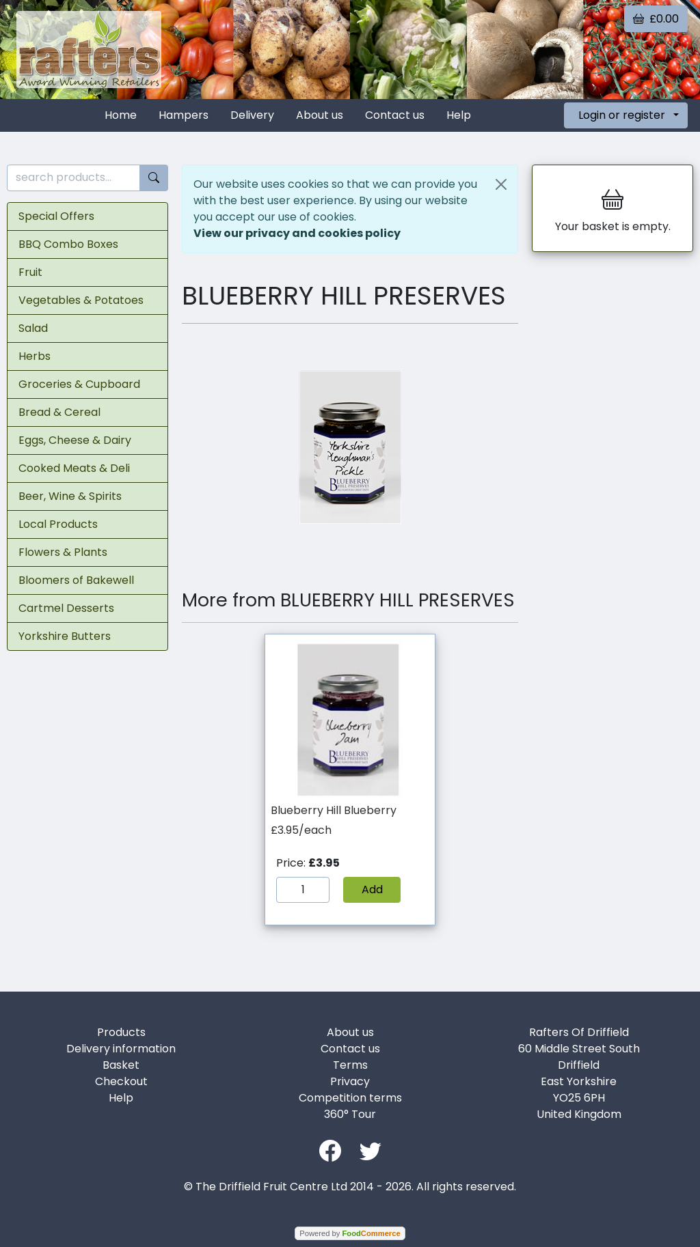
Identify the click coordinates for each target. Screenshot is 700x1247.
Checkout (121, 1081)
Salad (33, 328)
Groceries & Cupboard (79, 384)
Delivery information (121, 1048)
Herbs (34, 356)
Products (121, 1032)
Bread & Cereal (59, 412)
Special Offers (56, 216)
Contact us (395, 115)
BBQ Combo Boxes (68, 244)
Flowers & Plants (62, 552)
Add (372, 889)
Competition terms (350, 1098)
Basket (121, 1065)
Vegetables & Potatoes (81, 300)
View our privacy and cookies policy (297, 233)
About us (319, 115)
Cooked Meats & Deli (74, 468)
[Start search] (153, 178)
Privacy (350, 1081)
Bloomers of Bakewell (76, 580)
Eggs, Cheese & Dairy (74, 440)
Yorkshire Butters (64, 636)
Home (121, 115)
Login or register (622, 115)
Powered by (349, 1233)
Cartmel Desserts (66, 608)
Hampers (183, 115)
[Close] (501, 184)
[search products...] (73, 178)
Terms (350, 1065)
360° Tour (350, 1114)
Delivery (252, 115)
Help (458, 115)
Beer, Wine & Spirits (70, 496)
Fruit (30, 272)
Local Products (58, 524)
